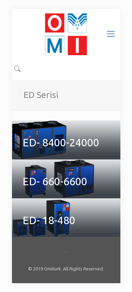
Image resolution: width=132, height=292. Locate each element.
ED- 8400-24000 (61, 142)
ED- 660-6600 (55, 181)
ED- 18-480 (49, 220)
